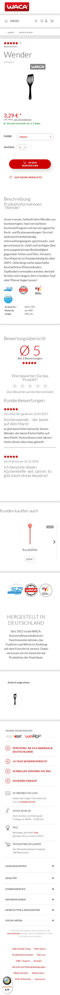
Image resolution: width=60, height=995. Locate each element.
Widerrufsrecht (21, 973)
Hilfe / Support (23, 961)
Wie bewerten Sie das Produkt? (30, 383)
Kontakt (37, 961)
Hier (36, 832)
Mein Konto (39, 949)
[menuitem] (11, 21)
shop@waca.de (27, 801)
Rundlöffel (30, 550)
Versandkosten (13, 933)
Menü (12, 21)
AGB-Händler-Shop (21, 949)
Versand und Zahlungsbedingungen (28, 967)
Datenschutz (38, 973)
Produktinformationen (22, 954)
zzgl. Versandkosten (23, 119)
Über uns (41, 954)
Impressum (40, 979)
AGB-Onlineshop (23, 979)
